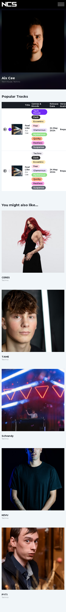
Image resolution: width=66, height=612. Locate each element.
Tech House (36, 112)
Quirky (37, 138)
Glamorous (39, 130)
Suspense (38, 147)
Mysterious (39, 134)
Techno (37, 153)
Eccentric (38, 121)
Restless (37, 143)
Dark (35, 117)
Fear (35, 126)
